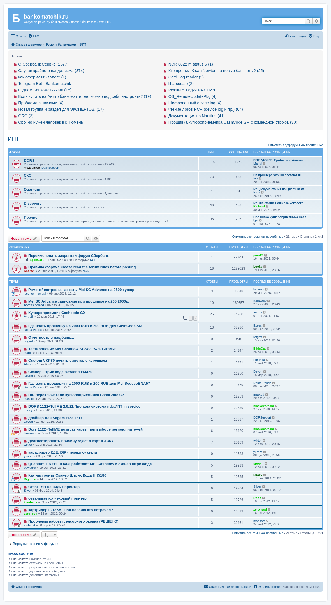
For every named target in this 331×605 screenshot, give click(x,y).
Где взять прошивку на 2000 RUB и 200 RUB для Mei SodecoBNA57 (89, 383)
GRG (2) (25, 116)
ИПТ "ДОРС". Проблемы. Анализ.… (280, 160)
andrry (257, 312)
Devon (28, 375)
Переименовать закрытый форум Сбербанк (68, 255)
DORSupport (50, 167)
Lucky (257, 266)
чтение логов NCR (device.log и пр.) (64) (205, 109)
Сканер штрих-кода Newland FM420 (60, 372)
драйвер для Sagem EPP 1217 (55, 418)
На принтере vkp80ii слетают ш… (278, 175)
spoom (258, 463)
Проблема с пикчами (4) (40, 103)
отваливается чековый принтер (57, 498)
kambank (30, 502)
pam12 (258, 255)
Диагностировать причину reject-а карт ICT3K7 (71, 441)
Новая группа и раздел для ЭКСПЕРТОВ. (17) (61, 109)
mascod (29, 398)
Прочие (30, 217)
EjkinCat (36, 260)
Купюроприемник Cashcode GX (56, 313)
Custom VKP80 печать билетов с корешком (67, 360)
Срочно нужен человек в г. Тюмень (50, 122)
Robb (257, 498)
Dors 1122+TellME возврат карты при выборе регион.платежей (85, 429)
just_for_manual (35, 293)
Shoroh (29, 271)
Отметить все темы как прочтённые (257, 236)
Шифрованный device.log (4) (194, 103)
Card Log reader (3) (186, 77)
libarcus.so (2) (181, 83)
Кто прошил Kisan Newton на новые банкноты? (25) (216, 70)
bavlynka (30, 467)
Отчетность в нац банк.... (51, 337)
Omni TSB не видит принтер (54, 487)
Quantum (32, 189)
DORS (29, 160)
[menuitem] (33, 36)
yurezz (28, 456)
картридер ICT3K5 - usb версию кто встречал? (70, 510)
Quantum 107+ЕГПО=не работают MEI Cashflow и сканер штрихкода (90, 464)
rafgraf (28, 341)
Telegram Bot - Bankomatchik (44, 83)
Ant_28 (29, 316)
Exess (257, 325)
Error (256, 192)
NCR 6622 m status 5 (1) (190, 64)
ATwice (29, 364)
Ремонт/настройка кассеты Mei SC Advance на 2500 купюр (81, 290)
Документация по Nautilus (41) (196, 116)
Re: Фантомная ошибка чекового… (279, 203)
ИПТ (13, 139)
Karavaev (259, 301)
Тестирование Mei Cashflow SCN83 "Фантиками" (72, 349)
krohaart (29, 525)
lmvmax (258, 289)
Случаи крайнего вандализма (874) (51, 70)
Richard (259, 206)
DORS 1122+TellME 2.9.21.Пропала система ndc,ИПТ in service (84, 406)
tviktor (28, 444)
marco (28, 352)
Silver (28, 490)
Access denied (34, 305)
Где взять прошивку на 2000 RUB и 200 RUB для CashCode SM (85, 326)
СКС (27, 175)
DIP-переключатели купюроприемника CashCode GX (76, 395)
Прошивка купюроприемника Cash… (281, 217)
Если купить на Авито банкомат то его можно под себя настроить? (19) (84, 96)
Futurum (259, 360)
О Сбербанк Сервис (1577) (43, 64)
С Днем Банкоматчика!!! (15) (44, 90)
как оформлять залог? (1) (42, 77)
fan (255, 178)
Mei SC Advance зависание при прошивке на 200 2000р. (78, 301)
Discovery (32, 203)
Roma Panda (33, 329)
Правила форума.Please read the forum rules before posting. (82, 267)
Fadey (28, 410)
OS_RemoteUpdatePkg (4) (192, 96)
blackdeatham (263, 406)
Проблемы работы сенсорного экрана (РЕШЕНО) (73, 521)
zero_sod (30, 513)
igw (255, 220)
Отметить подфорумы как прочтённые (295, 145)
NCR (93, 260)
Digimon (30, 479)
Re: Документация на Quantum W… (280, 189)
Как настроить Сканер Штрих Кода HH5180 (67, 475)
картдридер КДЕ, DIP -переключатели (62, 452)
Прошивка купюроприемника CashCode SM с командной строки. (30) (232, 122)
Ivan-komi (30, 433)
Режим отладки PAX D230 (192, 90)
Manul (257, 163)
